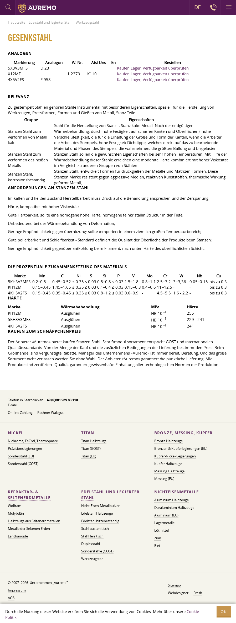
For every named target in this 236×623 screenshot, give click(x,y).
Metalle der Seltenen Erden (29, 528)
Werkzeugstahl (92, 558)
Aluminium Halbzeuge (171, 500)
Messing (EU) (164, 478)
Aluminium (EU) (166, 515)
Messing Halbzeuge (169, 471)
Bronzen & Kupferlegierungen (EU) (180, 448)
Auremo (37, 8)
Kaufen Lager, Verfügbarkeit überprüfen (153, 68)
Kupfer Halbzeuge (168, 463)
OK (223, 611)
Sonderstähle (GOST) (97, 551)
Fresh (197, 592)
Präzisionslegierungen (25, 448)
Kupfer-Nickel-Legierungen (175, 456)
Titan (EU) (88, 456)
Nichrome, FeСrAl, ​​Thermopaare (33, 441)
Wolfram (14, 505)
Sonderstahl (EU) (21, 456)
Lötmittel (161, 530)
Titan (87, 433)
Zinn (157, 538)
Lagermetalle (164, 522)
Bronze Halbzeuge (168, 441)
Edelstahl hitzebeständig (100, 521)
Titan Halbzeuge (93, 441)
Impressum (17, 590)
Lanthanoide (18, 536)
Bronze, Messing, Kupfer (183, 433)
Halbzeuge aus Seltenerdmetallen (34, 521)
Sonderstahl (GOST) (23, 463)
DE (197, 7)
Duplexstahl (90, 543)
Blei (157, 545)
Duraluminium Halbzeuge (174, 507)
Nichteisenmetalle (176, 492)
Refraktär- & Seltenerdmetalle (29, 494)
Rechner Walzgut (50, 412)
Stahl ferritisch (92, 536)
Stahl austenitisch (95, 528)
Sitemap (174, 585)
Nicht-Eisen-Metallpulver (100, 505)
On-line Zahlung (20, 412)
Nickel (15, 433)
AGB (11, 597)
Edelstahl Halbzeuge (97, 513)
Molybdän (16, 513)
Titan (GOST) (91, 448)
